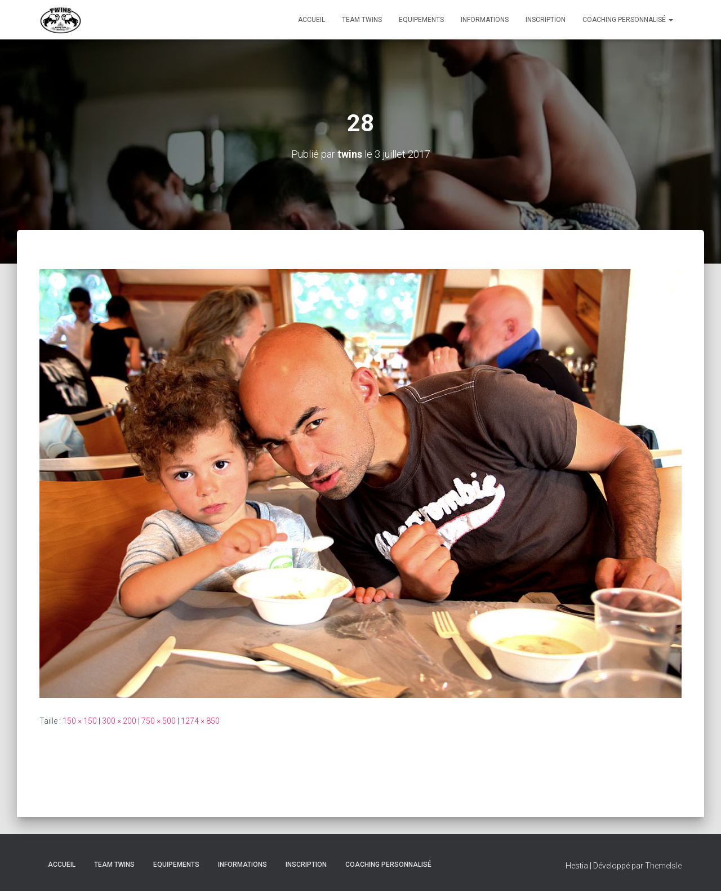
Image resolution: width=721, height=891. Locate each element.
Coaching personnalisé (627, 20)
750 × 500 (158, 720)
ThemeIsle (663, 865)
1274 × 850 (200, 720)
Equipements (421, 20)
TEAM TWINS (362, 20)
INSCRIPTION (546, 20)
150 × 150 (80, 720)
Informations (485, 20)
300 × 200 (119, 720)
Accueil (311, 20)
